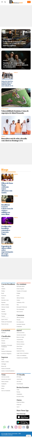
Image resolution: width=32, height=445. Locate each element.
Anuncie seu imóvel (21, 335)
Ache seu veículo (5, 377)
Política (3, 291)
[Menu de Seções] (2, 2)
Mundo (3, 298)
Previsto (18, 319)
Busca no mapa (20, 337)
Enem (18, 295)
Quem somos (4, 319)
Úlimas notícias (20, 341)
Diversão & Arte (5, 300)
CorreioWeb (5, 330)
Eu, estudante (21, 284)
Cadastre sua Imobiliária (22, 357)
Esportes (3, 302)
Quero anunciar (5, 338)
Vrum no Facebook (5, 390)
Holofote (3, 311)
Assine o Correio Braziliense (7, 371)
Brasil (2, 293)
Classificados (5, 336)
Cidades (3, 288)
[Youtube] (19, 428)
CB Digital (3, 364)
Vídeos (3, 386)
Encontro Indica (20, 396)
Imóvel (19, 330)
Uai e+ (18, 407)
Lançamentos (20, 339)
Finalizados (19, 326)
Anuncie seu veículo (6, 379)
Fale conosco (20, 311)
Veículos (3, 343)
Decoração (19, 348)
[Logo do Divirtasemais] (16, 3)
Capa (2, 286)
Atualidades (19, 394)
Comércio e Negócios (6, 353)
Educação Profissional (22, 307)
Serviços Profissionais (6, 351)
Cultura (18, 300)
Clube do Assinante (5, 368)
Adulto (2, 349)
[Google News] (23, 428)
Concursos (20, 315)
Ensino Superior (20, 288)
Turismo (3, 316)
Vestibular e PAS (20, 302)
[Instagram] (16, 428)
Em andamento (20, 322)
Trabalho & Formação (22, 291)
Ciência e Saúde (5, 307)
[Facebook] (8, 428)
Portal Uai (19, 404)
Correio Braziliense (8, 284)
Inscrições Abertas (21, 324)
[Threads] (27, 428)
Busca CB (3, 366)
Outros (19, 400)
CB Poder (19, 381)
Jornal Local (19, 379)
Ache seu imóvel (20, 332)
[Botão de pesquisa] (5, 2)
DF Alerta (19, 377)
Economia (3, 295)
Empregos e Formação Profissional (6, 346)
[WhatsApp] (4, 428)
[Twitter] (12, 428)
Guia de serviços (20, 344)
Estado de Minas (20, 402)
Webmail (3, 332)
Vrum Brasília (20, 383)
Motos (2, 388)
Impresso (4, 357)
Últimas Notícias (20, 298)
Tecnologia (3, 314)
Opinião (3, 309)
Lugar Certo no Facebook (22, 353)
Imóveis (3, 340)
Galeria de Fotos (20, 351)
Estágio (18, 293)
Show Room (19, 346)
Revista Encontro (23, 387)
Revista (18, 392)
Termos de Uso (4, 324)
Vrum (3, 375)
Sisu (18, 304)
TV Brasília (21, 375)
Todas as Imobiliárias (21, 355)
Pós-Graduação (20, 309)
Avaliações (3, 383)
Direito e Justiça (5, 304)
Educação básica (21, 286)
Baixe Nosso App (23, 410)
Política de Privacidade (6, 321)
